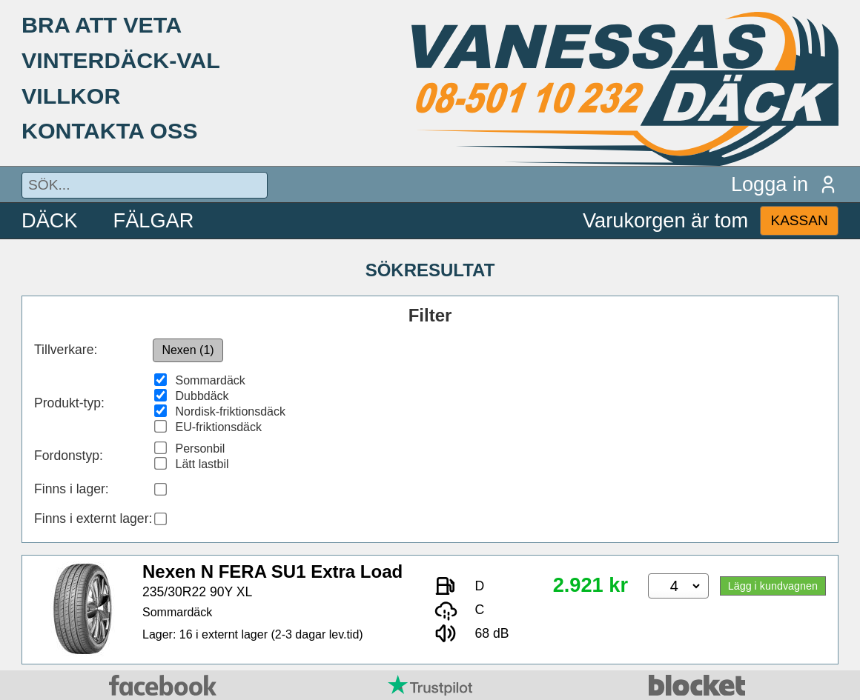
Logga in (784, 184)
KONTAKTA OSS (110, 130)
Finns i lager (69, 488)
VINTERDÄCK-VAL (121, 60)
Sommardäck (210, 380)
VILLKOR (71, 95)
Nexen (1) (188, 350)
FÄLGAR (153, 220)
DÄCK (50, 220)
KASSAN (798, 220)
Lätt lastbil (202, 464)
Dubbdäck (202, 396)
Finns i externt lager (91, 518)
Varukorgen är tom (665, 220)
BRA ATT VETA (102, 24)
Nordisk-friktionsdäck (230, 411)
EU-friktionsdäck (219, 427)
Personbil (200, 448)
